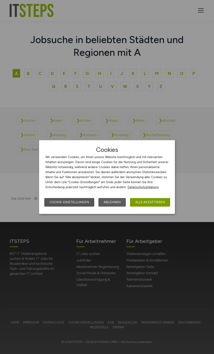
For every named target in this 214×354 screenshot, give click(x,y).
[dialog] (107, 177)
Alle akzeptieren (150, 202)
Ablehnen (112, 202)
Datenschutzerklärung (143, 187)
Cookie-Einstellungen (69, 202)
